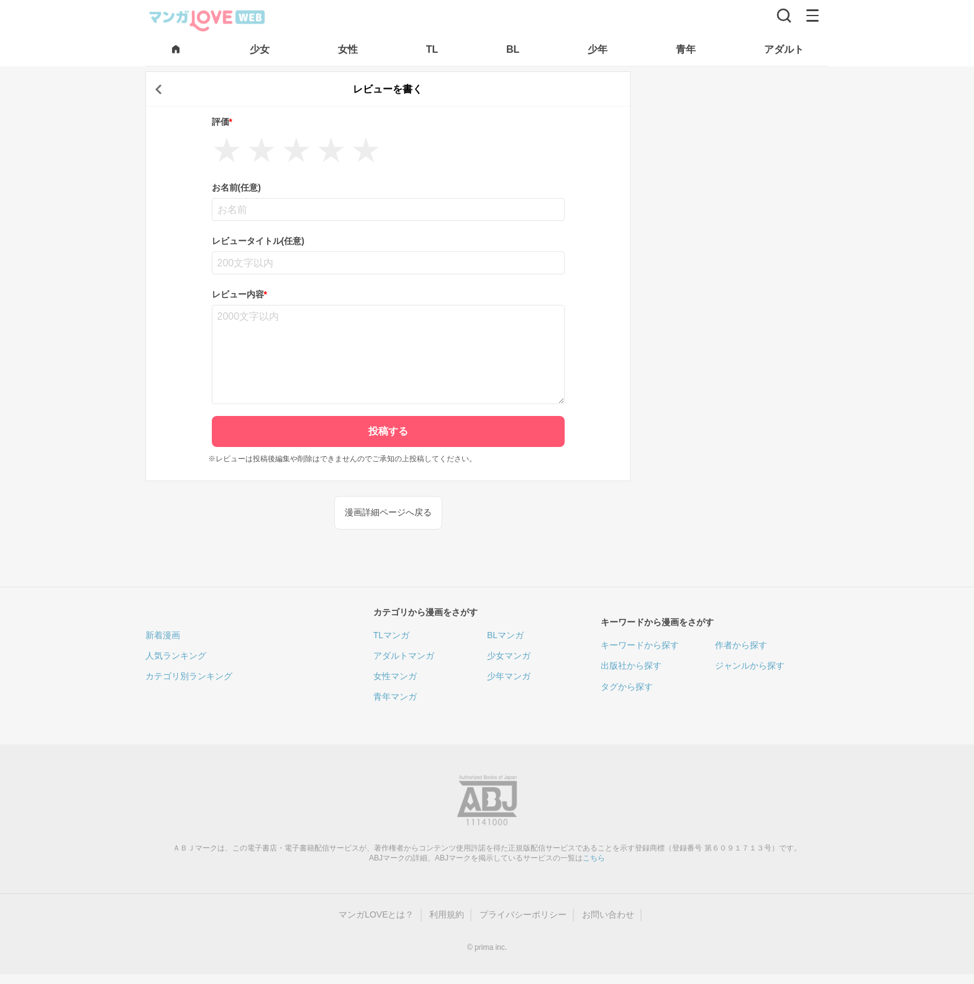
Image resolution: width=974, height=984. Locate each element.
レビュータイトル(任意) (258, 241)
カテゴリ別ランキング (188, 676)
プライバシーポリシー (523, 914)
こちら (594, 858)
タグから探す (627, 687)
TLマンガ (391, 635)
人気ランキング (175, 656)
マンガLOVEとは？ (376, 914)
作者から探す (741, 645)
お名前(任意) (236, 187)
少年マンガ (508, 676)
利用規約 (446, 914)
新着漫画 (162, 635)
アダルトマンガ (403, 656)
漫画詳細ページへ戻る (388, 512)
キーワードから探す (640, 645)
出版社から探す (631, 665)
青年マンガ (395, 697)
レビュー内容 (239, 294)
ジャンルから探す (750, 665)
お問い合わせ (608, 914)
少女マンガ (508, 656)
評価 (222, 122)
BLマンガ (505, 635)
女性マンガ (395, 676)
